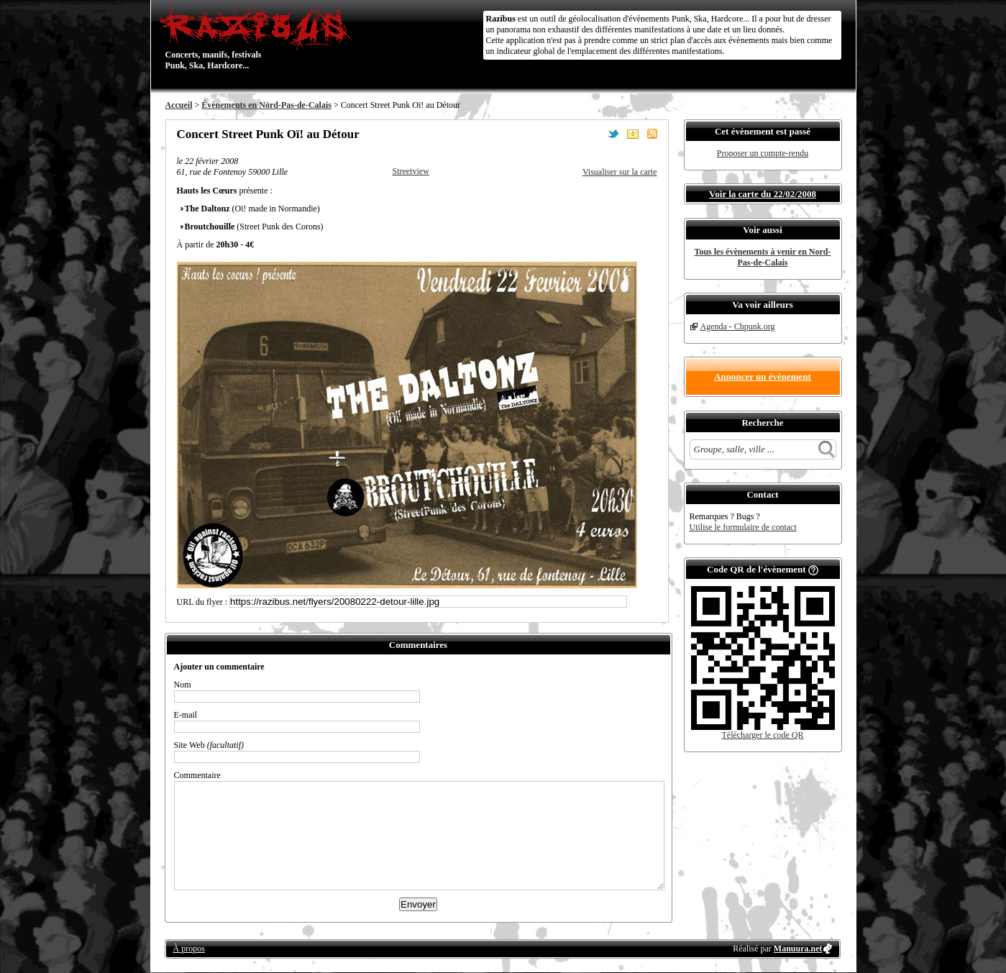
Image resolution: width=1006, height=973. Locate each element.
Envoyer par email (633, 134)
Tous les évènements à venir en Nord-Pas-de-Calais (763, 257)
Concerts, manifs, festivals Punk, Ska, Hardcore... (258, 38)
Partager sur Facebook (594, 134)
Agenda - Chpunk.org (737, 326)
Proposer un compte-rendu (762, 153)
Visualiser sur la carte (619, 172)
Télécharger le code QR (762, 735)
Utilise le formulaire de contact (743, 527)
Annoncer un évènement (762, 376)
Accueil (179, 105)
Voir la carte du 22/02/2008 (762, 193)
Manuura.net (798, 949)
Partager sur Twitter (613, 134)
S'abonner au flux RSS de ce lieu (652, 134)
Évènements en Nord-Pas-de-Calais (266, 105)
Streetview (411, 171)
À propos (189, 949)
